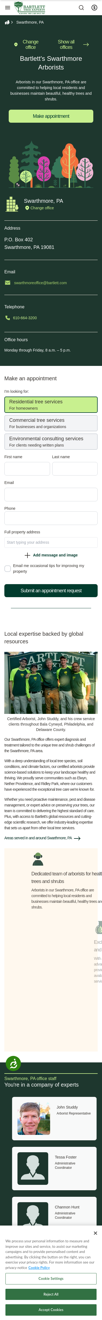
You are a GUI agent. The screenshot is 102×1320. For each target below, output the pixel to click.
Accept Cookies (51, 1310)
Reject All (51, 1294)
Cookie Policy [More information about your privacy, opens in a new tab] (39, 1267)
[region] (51, 1273)
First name (22, 457)
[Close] (95, 1233)
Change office (25, 44)
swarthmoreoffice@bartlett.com (49, 283)
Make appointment (51, 116)
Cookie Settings (51, 1278)
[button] (51, 838)
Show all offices (73, 44)
